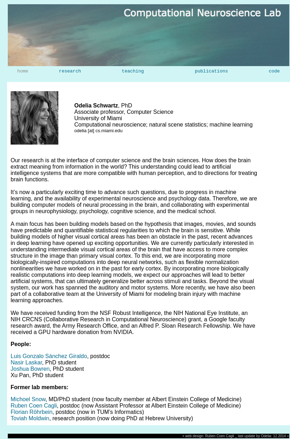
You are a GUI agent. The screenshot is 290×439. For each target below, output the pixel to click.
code (274, 71)
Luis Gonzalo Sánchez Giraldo (49, 356)
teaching (133, 71)
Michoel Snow (28, 399)
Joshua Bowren (30, 369)
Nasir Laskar (26, 362)
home (22, 71)
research (70, 71)
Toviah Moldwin (30, 418)
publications (211, 71)
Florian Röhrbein (31, 412)
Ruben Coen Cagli (34, 406)
